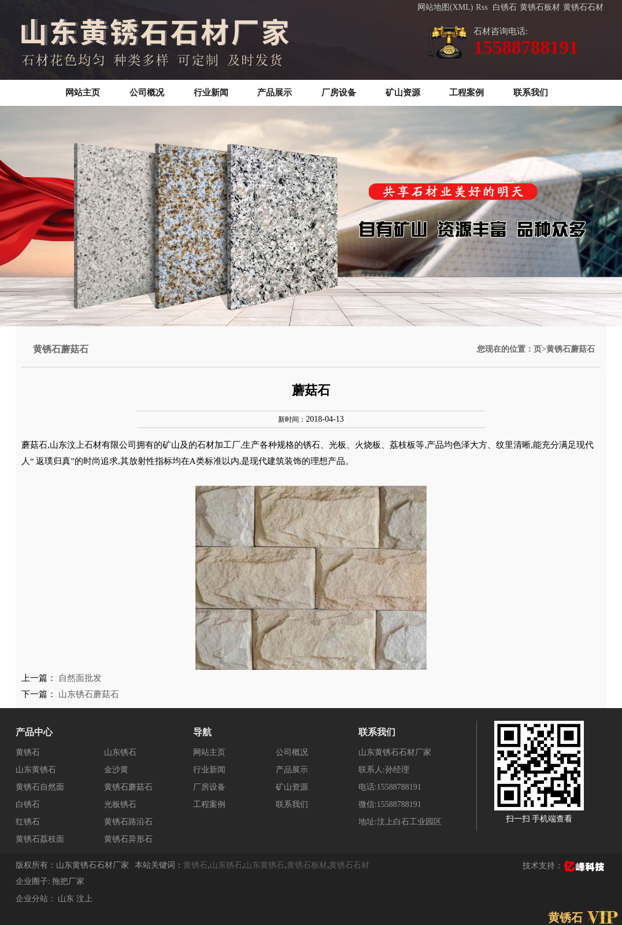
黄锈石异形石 (128, 839)
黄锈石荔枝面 (40, 839)
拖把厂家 (68, 881)
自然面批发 (80, 678)
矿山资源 (403, 92)
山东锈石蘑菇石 (88, 694)
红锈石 (28, 821)
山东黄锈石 (36, 769)
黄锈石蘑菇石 (128, 787)
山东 (67, 898)
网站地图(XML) (445, 7)
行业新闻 (211, 92)
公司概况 (146, 92)
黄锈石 (28, 752)
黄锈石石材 (583, 7)
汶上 (84, 898)
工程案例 (466, 92)
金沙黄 (116, 769)
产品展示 (274, 92)
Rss (481, 7)
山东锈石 (120, 752)
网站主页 (82, 92)
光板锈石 (120, 804)
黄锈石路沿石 (128, 821)
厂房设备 (338, 92)
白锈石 (505, 7)
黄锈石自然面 (40, 787)
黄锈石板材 (540, 7)
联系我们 (530, 92)
